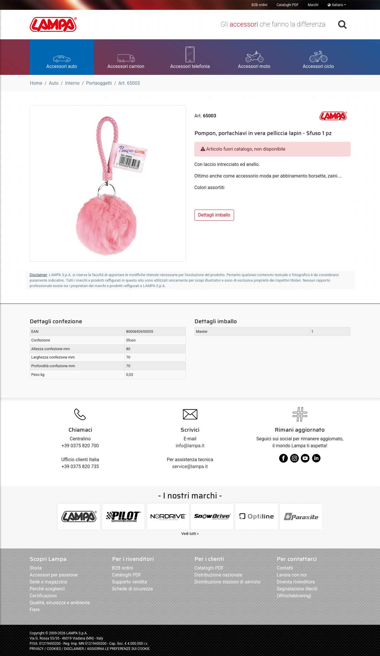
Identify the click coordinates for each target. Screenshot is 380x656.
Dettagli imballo (214, 215)
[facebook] (283, 460)
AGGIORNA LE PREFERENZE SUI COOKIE (118, 649)
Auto (53, 83)
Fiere (35, 609)
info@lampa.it (190, 445)
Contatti (285, 568)
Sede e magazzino (48, 582)
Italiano (335, 5)
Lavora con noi (292, 575)
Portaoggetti (99, 83)
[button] (62, 57)
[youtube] (305, 460)
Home (36, 83)
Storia (36, 568)
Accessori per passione (54, 575)
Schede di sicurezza (132, 589)
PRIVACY (37, 649)
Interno (72, 83)
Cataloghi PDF (288, 5)
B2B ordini (260, 5)
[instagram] (294, 460)
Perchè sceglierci (47, 589)
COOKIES (54, 649)
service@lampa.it (190, 466)
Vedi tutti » (190, 533)
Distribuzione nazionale (218, 575)
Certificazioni (43, 595)
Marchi (313, 5)
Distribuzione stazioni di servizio (227, 582)
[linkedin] (316, 460)
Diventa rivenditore (296, 582)
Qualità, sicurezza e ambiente (60, 602)
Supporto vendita (129, 582)
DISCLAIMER (74, 649)
